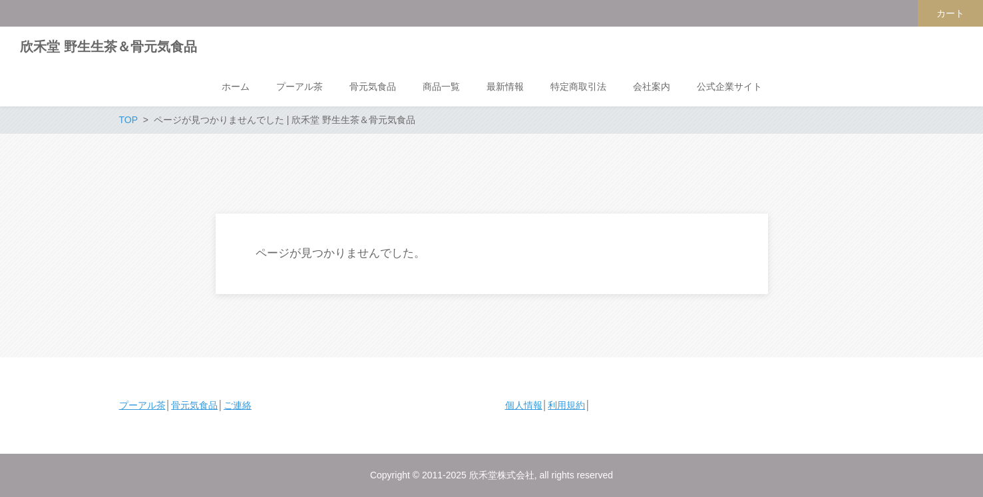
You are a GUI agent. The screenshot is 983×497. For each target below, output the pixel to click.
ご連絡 (238, 405)
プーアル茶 (142, 405)
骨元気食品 (194, 405)
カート (950, 13)
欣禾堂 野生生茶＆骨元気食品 (108, 46)
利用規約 (566, 405)
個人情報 (523, 405)
